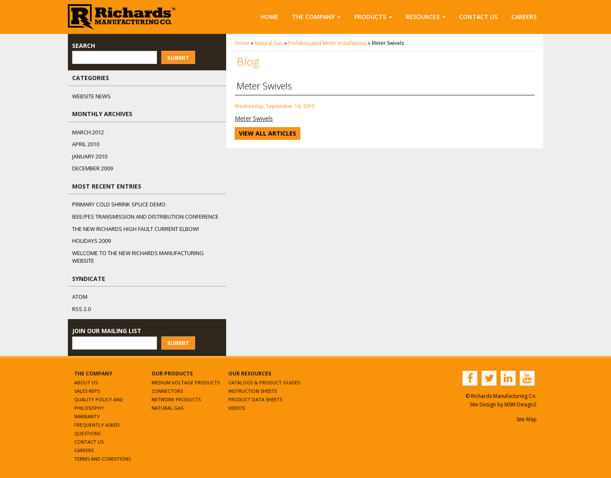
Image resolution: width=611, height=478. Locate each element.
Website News (91, 96)
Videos (236, 408)
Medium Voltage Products (185, 382)
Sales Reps (87, 391)
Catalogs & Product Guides (264, 382)
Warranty (87, 416)
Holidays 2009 (91, 241)
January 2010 (89, 156)
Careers (524, 17)
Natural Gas (269, 43)
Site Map (526, 419)
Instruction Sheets (252, 391)
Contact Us (478, 17)
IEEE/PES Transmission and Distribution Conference (145, 216)
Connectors (167, 391)
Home (269, 17)
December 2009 (92, 168)
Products (373, 17)
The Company (316, 17)
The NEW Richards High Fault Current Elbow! (135, 229)
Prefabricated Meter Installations (327, 43)
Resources (426, 17)
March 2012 (88, 132)
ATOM (79, 296)
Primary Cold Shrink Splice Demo (118, 204)
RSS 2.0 (81, 309)
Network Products (176, 399)
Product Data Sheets (255, 399)
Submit (178, 57)
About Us (86, 382)
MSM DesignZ (520, 404)
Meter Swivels (254, 118)
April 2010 (85, 144)
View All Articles (267, 133)
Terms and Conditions (102, 459)
